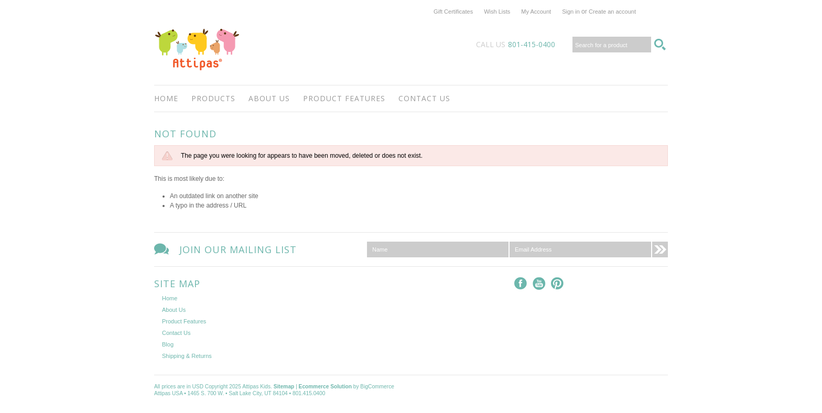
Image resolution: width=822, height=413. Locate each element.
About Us (269, 98)
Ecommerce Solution (325, 386)
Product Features (344, 98)
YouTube (539, 283)
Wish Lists (497, 11)
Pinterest (557, 283)
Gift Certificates (453, 11)
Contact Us (424, 98)
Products (213, 98)
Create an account (612, 11)
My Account (536, 11)
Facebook (520, 283)
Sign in (571, 11)
